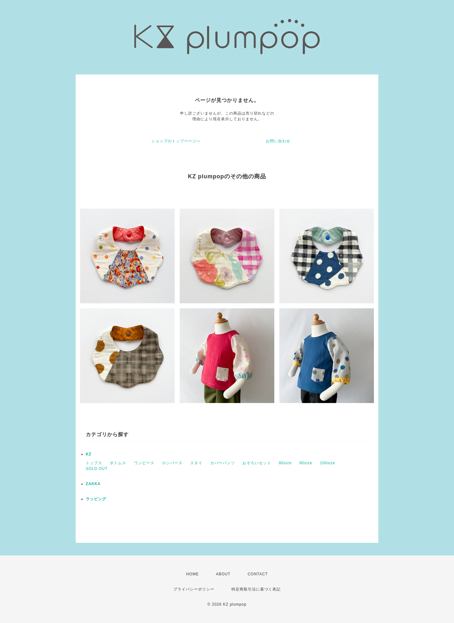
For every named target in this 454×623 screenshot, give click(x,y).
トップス (94, 463)
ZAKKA (93, 484)
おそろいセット (256, 463)
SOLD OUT (97, 468)
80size (285, 463)
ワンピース (144, 463)
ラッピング (96, 499)
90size (305, 463)
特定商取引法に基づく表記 (256, 589)
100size (327, 463)
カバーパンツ (222, 463)
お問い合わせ (278, 141)
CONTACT (257, 574)
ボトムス (118, 463)
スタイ (196, 463)
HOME (192, 574)
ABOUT (223, 574)
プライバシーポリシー (193, 589)
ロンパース (172, 463)
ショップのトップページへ (176, 141)
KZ (88, 454)
